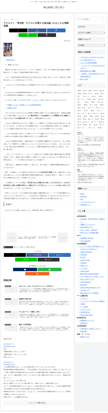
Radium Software (86, 252)
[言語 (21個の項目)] (79, 122)
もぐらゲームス (85, 309)
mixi (81, 199)
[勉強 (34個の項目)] (93, 110)
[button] (60, 30)
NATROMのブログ (86, 227)
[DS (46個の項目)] (79, 108)
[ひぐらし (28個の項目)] (91, 119)
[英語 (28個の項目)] (84, 119)
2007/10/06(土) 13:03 (9, 340)
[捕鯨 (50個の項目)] (86, 105)
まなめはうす (84, 290)
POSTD (83, 257)
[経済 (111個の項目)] (97, 93)
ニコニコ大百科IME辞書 (88, 63)
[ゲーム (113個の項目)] (91, 93)
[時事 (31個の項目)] (80, 116)
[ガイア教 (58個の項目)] (101, 102)
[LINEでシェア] (48, 30)
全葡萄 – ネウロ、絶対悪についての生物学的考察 (24, 100)
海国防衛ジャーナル (87, 320)
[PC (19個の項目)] (90, 125)
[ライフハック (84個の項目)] (82, 99)
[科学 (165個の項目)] (96, 91)
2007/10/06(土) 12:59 (9, 358)
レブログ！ (84, 298)
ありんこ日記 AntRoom (88, 230)
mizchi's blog (84, 271)
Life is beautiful (85, 241)
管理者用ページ (85, 205)
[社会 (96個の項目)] (95, 96)
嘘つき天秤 (84, 79)
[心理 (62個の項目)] (87, 102)
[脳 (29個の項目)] (103, 116)
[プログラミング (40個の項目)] (100, 108)
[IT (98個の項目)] (80, 96)
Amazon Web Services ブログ (90, 287)
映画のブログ (84, 337)
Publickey (83, 263)
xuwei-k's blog (85, 260)
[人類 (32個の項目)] (102, 113)
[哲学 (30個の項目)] (97, 116)
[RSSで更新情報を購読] (41, 265)
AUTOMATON (85, 312)
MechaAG (83, 285)
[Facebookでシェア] (26, 30)
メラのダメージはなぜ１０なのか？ (92, 57)
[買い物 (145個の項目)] (102, 91)
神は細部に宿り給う (87, 238)
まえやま (7, 337)
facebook (83, 196)
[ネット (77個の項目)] (80, 102)
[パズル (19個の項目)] (102, 125)
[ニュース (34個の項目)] (101, 110)
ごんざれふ (84, 268)
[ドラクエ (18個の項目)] (92, 128)
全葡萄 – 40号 (12, 103)
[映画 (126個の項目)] (79, 93)
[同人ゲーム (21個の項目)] (87, 122)
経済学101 (83, 323)
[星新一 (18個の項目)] (101, 128)
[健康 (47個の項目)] (102, 105)
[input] (91, 19)
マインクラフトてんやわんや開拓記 (92, 301)
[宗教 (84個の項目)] (89, 99)
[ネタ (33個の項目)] (89, 113)
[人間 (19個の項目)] (79, 125)
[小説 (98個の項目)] (102, 93)
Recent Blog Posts (86, 315)
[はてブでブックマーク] (37, 30)
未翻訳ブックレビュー (88, 224)
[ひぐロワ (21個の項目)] (94, 122)
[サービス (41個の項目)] (91, 108)
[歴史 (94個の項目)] (102, 96)
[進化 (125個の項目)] (85, 93)
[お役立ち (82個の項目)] (101, 99)
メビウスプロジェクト (88, 202)
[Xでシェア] (14, 30)
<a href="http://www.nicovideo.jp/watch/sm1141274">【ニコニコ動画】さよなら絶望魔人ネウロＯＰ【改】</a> (17, 214)
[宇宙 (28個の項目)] (79, 119)
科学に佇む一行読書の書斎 (89, 233)
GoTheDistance (85, 282)
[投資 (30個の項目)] (86, 116)
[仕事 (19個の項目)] (95, 125)
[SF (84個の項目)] (95, 99)
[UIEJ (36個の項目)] (87, 110)
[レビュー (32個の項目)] (96, 113)
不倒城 (82, 304)
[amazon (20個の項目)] (101, 122)
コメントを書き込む (37, 396)
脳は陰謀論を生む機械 (88, 71)
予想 (33, 242)
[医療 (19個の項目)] (85, 125)
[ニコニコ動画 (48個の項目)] (94, 105)
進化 (28, 242)
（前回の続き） (10, 55)
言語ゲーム (84, 266)
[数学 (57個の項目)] (80, 105)
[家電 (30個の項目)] (91, 116)
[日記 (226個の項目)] (85, 91)
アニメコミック (8, 242)
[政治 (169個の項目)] (90, 91)
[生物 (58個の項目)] (94, 102)
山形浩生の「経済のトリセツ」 (91, 329)
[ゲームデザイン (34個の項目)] (82, 113)
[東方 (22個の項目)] (97, 119)
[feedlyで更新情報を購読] (37, 265)
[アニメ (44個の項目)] (85, 108)
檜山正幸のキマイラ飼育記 (89, 293)
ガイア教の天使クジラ (88, 60)
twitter (82, 194)
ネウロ (23, 242)
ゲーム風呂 (84, 307)
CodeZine (83, 255)
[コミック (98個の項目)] (87, 96)
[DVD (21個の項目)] (102, 119)
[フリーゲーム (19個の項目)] (82, 128)
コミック (17, 242)
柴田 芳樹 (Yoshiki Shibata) (89, 274)
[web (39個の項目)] (80, 110)
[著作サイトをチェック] (33, 265)
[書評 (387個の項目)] (79, 91)
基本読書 (83, 331)
